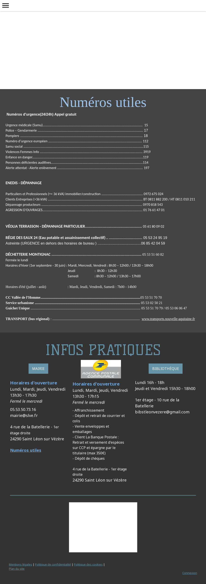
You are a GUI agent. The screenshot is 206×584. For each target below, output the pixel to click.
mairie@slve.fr (24, 415)
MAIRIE (38, 368)
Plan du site (17, 569)
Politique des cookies (88, 564)
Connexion (189, 573)
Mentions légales (20, 564)
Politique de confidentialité (53, 564)
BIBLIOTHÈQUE (165, 368)
